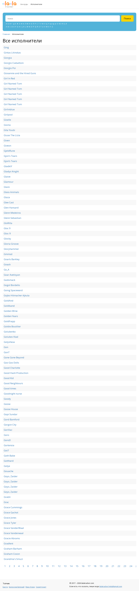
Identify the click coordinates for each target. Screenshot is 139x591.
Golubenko (10, 331)
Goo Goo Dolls (11, 362)
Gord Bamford (11, 419)
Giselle (7, 119)
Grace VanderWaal (14, 528)
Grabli (7, 497)
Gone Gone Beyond (14, 357)
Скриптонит (41, 587)
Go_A (6, 269)
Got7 (6, 450)
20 (107, 566)
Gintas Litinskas (12, 52)
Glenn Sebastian (12, 217)
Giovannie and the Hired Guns (20, 73)
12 (59, 566)
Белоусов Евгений (16, 587)
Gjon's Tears (10, 155)
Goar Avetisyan (12, 274)
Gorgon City (10, 424)
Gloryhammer (11, 248)
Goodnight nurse (13, 393)
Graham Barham (13, 548)
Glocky (7, 238)
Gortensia (9, 445)
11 (53, 566)
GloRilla (8, 223)
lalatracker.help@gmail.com (110, 586)
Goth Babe (9, 455)
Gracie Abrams (12, 538)
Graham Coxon (12, 553)
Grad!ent (8, 543)
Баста (5, 587)
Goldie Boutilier (12, 326)
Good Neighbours (13, 383)
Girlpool (8, 114)
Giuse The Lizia (12, 135)
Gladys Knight (11, 171)
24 (130, 566)
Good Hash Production (16, 373)
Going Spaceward (13, 290)
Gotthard (9, 460)
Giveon (7, 145)
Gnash (7, 264)
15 (77, 566)
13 (65, 566)
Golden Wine (11, 310)
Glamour (8, 181)
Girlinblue (9, 109)
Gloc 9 (7, 228)
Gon (6, 347)
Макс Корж (30, 587)
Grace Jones (10, 517)
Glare (7, 186)
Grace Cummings (13, 507)
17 (89, 566)
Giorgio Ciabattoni (14, 62)
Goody (7, 398)
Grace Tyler (10, 522)
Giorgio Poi (10, 68)
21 (113, 566)
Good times (10, 388)
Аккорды (24, 4)
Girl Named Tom (13, 83)
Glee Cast (9, 202)
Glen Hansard (11, 207)
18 (95, 566)
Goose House (11, 409)
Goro (6, 435)
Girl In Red (9, 78)
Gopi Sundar (10, 414)
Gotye (7, 466)
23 (125, 566)
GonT (7, 352)
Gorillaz (8, 429)
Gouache (8, 471)
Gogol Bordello (12, 285)
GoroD (7, 440)
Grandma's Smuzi (13, 559)
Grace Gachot (11, 512)
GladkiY (8, 166)
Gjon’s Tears (10, 161)
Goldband (9, 305)
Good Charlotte (12, 367)
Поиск (127, 18)
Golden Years (11, 316)
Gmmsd (8, 254)
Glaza (7, 197)
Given (7, 140)
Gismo (7, 124)
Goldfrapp (9, 321)
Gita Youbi (9, 130)
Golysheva (9, 342)
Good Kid (9, 378)
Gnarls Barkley (12, 259)
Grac (6, 502)
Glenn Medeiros (12, 212)
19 (101, 566)
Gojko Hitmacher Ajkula (16, 295)
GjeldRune (9, 150)
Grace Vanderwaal (13, 533)
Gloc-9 (7, 233)
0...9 (65, 24)
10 (47, 566)
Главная (6, 34)
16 (83, 566)
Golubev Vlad (11, 336)
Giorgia (8, 57)
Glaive (7, 176)
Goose (7, 404)
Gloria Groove (11, 243)
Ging (6, 47)
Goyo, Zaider (11, 476)
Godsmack (9, 279)
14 (71, 566)
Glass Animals (11, 192)
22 (119, 566)
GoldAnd (8, 300)
